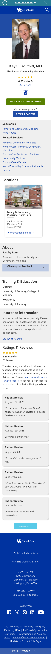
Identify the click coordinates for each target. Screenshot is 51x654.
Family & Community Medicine (19, 143)
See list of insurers (12, 339)
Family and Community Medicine (20, 129)
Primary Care (9, 133)
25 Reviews (25, 85)
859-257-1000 (24, 591)
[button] (4, 10)
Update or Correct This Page (25, 641)
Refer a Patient (25, 114)
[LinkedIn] (32, 612)
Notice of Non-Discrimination (29, 638)
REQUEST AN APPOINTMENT (25, 102)
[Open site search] (47, 10)
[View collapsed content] (25, 267)
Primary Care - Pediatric (15, 162)
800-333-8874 (20, 595)
